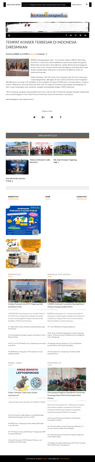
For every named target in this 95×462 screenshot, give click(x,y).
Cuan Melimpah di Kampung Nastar (62, 327)
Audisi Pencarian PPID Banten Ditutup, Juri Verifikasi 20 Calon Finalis (25, 441)
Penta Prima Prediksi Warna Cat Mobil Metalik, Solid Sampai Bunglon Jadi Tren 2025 (26, 416)
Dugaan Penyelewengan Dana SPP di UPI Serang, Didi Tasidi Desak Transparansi (66, 444)
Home (47, 197)
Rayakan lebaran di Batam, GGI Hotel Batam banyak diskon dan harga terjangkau (64, 344)
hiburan (33, 54)
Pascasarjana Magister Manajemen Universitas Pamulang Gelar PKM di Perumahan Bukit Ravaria (66, 395)
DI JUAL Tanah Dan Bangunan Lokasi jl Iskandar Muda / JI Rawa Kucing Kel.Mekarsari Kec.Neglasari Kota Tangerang (66, 335)
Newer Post (13, 197)
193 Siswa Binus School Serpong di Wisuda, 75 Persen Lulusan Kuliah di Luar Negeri (65, 427)
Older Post (82, 197)
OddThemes (64, 459)
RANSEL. (45, 459)
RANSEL (49, 12)
